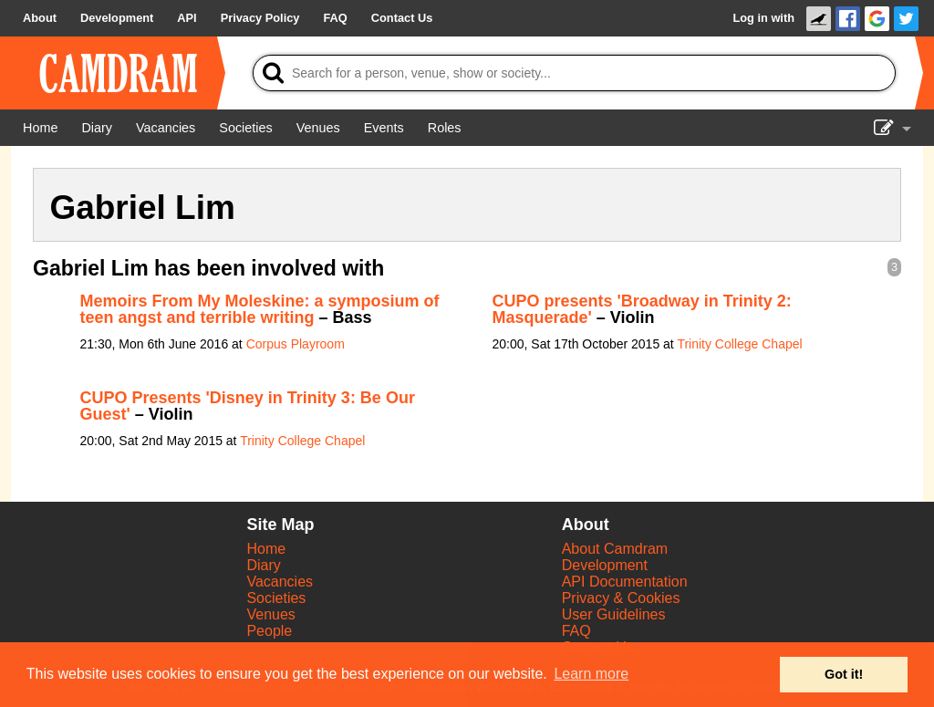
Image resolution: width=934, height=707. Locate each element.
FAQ (576, 631)
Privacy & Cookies (621, 598)
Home (265, 548)
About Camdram (615, 548)
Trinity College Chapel (739, 344)
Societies (276, 598)
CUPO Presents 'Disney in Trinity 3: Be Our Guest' (247, 406)
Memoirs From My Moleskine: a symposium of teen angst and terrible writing (260, 309)
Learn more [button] (591, 673)
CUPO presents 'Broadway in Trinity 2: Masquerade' (642, 309)
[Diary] (96, 127)
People (269, 631)
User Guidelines (614, 614)
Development (605, 565)
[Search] (574, 73)
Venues (270, 614)
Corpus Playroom (295, 344)
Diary (263, 565)
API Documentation (625, 581)
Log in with (763, 18)
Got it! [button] (844, 674)
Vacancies (279, 581)
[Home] (40, 127)
